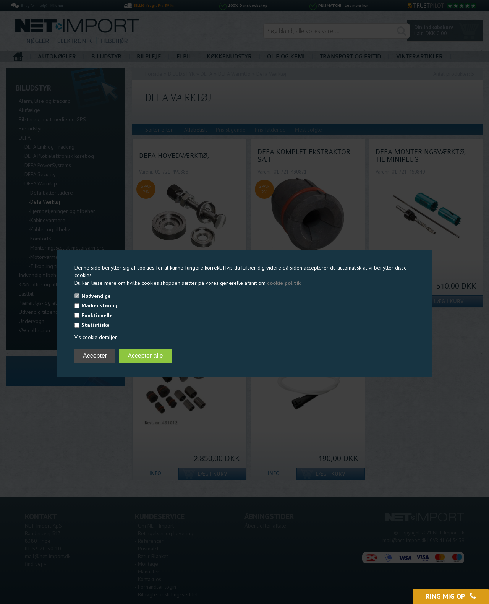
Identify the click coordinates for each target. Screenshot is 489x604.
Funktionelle (97, 315)
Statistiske (95, 324)
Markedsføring (99, 305)
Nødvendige (96, 295)
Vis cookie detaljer (95, 337)
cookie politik (284, 282)
